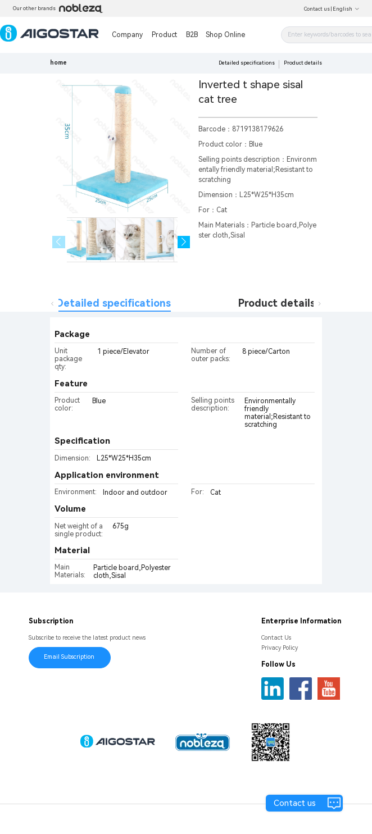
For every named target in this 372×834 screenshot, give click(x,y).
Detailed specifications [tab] (113, 303)
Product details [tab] (276, 303)
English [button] (346, 9)
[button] (184, 242)
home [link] (58, 62)
